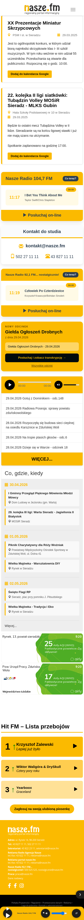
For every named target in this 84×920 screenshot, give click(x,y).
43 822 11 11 (22, 855)
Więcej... (42, 459)
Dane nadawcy (15, 878)
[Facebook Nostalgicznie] (15, 885)
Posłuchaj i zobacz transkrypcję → (42, 357)
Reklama (67, 902)
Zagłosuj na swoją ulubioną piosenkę (42, 809)
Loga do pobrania (29, 905)
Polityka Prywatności (20, 902)
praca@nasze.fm (24, 874)
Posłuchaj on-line (42, 215)
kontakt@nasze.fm (45, 245)
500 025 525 (30, 869)
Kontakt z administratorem (50, 905)
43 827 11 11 (62, 256)
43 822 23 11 (28, 848)
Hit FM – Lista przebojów (35, 726)
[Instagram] (21, 885)
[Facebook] (9, 885)
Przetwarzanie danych (52, 902)
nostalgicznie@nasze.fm (50, 869)
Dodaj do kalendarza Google (30, 74)
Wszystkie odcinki (42, 365)
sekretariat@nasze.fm (47, 848)
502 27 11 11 (27, 256)
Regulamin (36, 902)
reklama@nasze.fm (41, 855)
